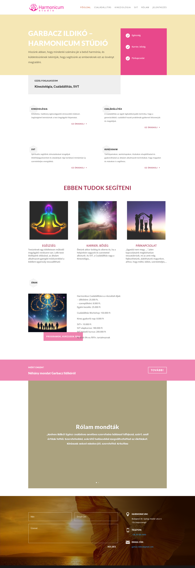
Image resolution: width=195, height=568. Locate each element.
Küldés (112, 547)
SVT (136, 7)
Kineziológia (123, 7)
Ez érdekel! (78, 124)
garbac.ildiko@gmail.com (142, 547)
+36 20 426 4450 (139, 534)
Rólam (145, 7)
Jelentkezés (160, 7)
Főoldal (85, 7)
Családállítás (102, 7)
